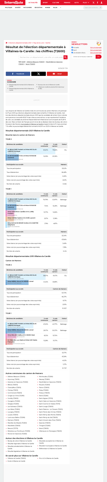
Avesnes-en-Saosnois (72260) (18, 382)
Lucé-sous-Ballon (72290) (16, 417)
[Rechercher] (93, 8)
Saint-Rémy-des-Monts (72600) (50, 415)
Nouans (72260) (44, 385)
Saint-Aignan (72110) (46, 398)
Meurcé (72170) (13, 428)
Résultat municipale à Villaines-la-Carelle (53, 446)
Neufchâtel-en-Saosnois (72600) (50, 382)
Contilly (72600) (13, 398)
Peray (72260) (43, 390)
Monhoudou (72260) (46, 376)
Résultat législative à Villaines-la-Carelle (21, 451)
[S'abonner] (87, 57)
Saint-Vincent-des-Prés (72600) (50, 420)
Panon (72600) (44, 387)
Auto (76, 2)
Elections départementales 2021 (20, 43)
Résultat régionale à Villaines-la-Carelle (21, 444)
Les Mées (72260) (14, 409)
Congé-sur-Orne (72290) (16, 396)
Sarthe (48, 43)
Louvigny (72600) (13, 412)
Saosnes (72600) (44, 423)
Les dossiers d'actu (78, 53)
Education (38, 7)
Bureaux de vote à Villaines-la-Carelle (49, 84)
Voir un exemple (96, 47)
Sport (45, 2)
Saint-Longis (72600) (46, 406)
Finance (67, 2)
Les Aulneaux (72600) (15, 406)
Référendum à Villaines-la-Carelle (50, 448)
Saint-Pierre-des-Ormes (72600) (50, 412)
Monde (47, 7)
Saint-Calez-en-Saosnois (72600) (50, 401)
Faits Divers (27, 7)
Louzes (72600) (13, 415)
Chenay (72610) (13, 390)
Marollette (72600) (14, 425)
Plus (86, 2)
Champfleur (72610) (14, 387)
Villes (55, 7)
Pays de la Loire (38, 43)
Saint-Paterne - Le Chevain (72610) (51, 409)
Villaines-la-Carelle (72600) (17, 458)
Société (17, 7)
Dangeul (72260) (13, 404)
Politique (8, 7)
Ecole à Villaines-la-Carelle (16, 461)
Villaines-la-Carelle (43, 87)
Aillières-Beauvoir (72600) (35, 62)
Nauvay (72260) (44, 379)
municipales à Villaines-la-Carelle (31, 124)
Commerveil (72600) (15, 393)
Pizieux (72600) (44, 393)
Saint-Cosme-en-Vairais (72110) (49, 404)
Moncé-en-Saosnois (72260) (17, 434)
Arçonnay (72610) (13, 379)
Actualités (33, 2)
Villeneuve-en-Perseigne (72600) (50, 431)
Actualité (75, 47)
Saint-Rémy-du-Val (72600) (48, 417)
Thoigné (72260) (44, 425)
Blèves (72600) (13, 385)
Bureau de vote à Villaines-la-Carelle (20, 441)
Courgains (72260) (14, 401)
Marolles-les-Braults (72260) (17, 423)
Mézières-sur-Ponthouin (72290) (19, 431)
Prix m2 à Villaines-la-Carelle (48, 458)
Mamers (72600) (13, 420)
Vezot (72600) (30, 64)
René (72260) (43, 396)
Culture (55, 2)
